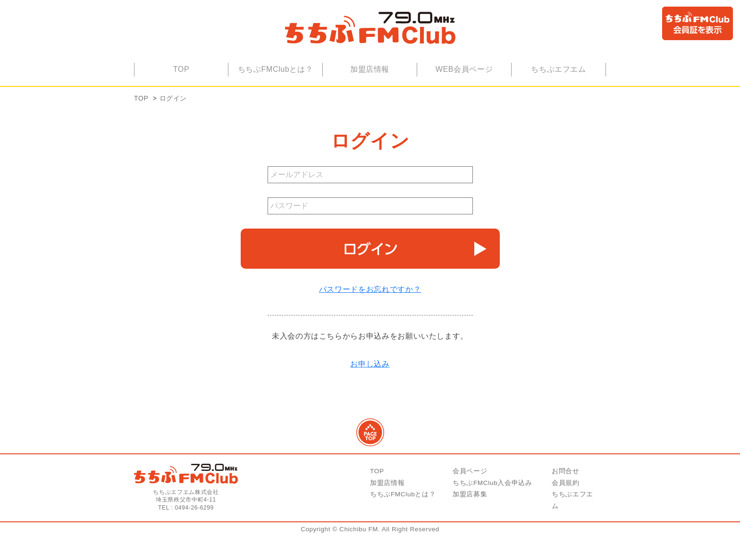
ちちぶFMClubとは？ (275, 69)
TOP (181, 69)
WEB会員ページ (464, 69)
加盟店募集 (470, 494)
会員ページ (470, 471)
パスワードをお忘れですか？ (370, 289)
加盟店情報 (369, 69)
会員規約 (566, 482)
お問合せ (566, 471)
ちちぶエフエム (558, 69)
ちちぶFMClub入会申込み (492, 482)
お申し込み (369, 364)
